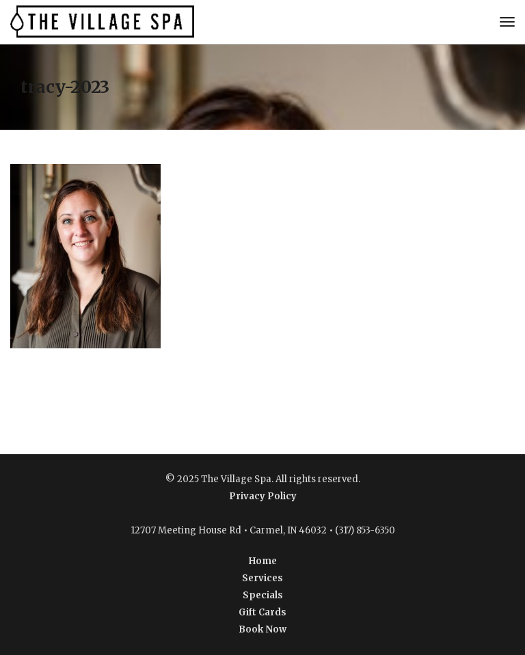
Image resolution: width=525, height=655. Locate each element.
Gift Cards (262, 612)
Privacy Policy (263, 496)
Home (263, 561)
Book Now (262, 629)
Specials (263, 595)
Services (262, 578)
